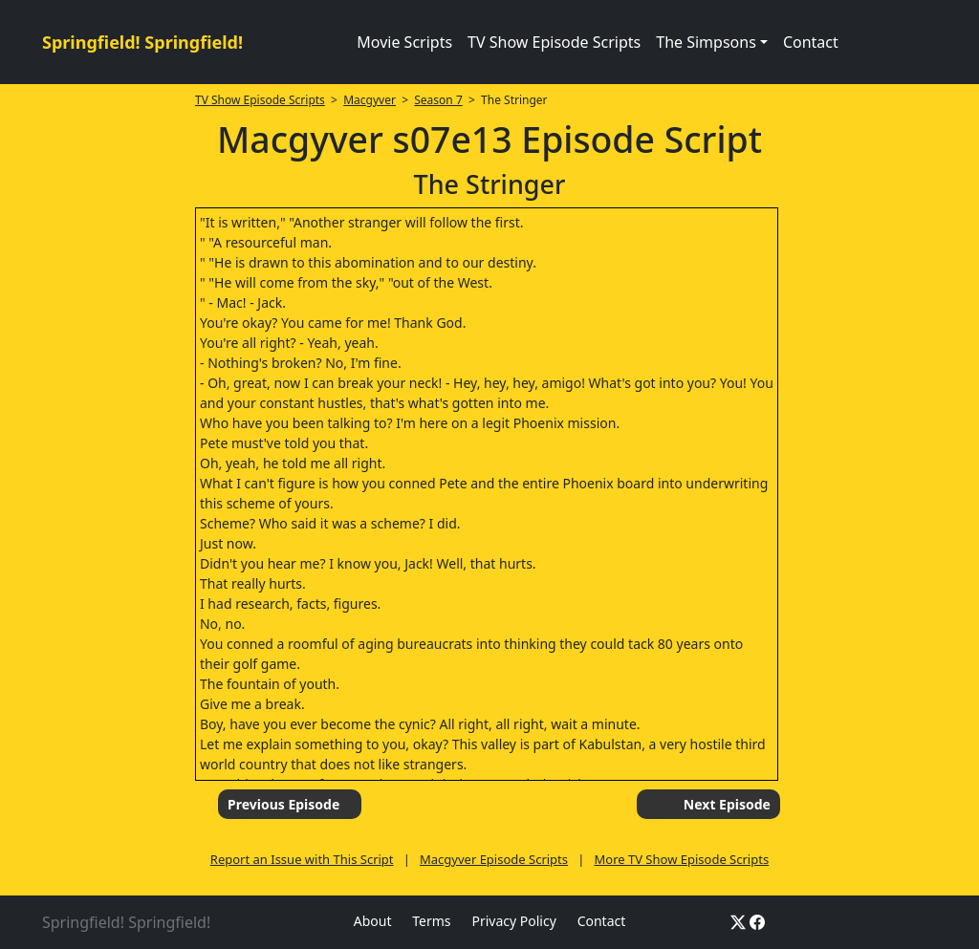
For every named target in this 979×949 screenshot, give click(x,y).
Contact (810, 42)
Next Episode (727, 804)
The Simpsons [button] (706, 42)
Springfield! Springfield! (142, 42)
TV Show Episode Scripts (554, 42)
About (373, 921)
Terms (431, 921)
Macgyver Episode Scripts (494, 859)
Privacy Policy (513, 921)
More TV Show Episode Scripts (681, 859)
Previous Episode (283, 804)
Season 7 (438, 100)
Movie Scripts (404, 42)
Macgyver (369, 100)
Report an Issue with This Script (302, 859)
